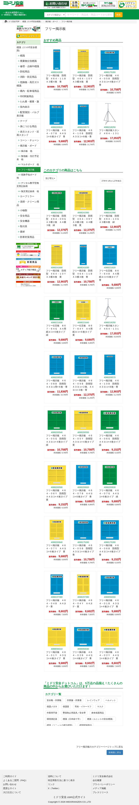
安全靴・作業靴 (54, 700)
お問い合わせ (9, 784)
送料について (54, 776)
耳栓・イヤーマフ (83, 706)
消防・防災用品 (27, 77)
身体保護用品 (97, 713)
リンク (51, 784)
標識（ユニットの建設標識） (60, 725)
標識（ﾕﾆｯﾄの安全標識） (32, 22)
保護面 (66, 706)
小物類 (22, 210)
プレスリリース (100, 792)
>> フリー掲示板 (25, 169)
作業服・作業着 (74, 700)
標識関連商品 (85, 725)
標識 (21, 55)
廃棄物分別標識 (27, 61)
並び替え (50, 178)
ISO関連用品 (25, 96)
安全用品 (23, 216)
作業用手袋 (52, 713)
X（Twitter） (54, 788)
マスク (100, 706)
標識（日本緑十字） (72, 719)
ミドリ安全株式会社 (103, 776)
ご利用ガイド (9, 776)
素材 (21, 231)
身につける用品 (27, 126)
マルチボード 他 (28, 164)
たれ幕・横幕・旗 (28, 101)
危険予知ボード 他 (28, 176)
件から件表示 (111, 181)
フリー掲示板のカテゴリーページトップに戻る (99, 746)
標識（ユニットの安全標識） (100, 719)
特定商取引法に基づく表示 (61, 780)
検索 (118, 15)
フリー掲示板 (66, 22)
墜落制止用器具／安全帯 (74, 713)
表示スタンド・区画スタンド (28, 133)
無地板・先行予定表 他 (28, 157)
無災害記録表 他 (28, 191)
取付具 (22, 226)
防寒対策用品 (25, 237)
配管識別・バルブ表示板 (28, 114)
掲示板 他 (24, 151)
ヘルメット (110, 700)
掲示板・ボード (51, 22)
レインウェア (93, 700)
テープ (22, 121)
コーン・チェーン (28, 140)
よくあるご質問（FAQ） (15, 780)
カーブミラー (25, 196)
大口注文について (12, 792)
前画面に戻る (115, 752)
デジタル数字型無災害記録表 (28, 184)
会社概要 (97, 780)
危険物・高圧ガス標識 (28, 84)
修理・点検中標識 (28, 66)
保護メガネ (52, 706)
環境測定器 (52, 719)
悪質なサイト (9, 788)
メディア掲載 (99, 788)
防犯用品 (23, 71)
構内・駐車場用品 (28, 91)
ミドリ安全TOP (11, 22)
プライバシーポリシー (104, 784)
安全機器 (23, 221)
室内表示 (23, 107)
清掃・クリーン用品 (28, 203)
